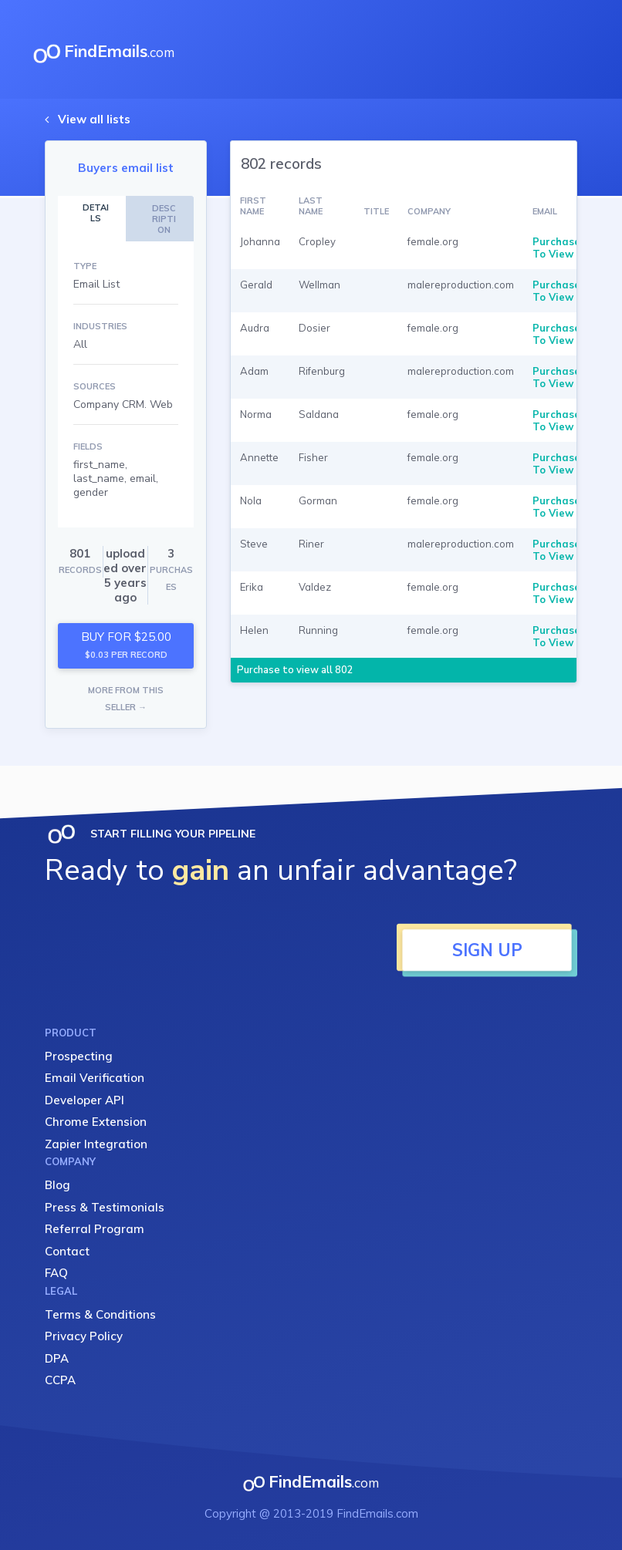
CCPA (60, 1380)
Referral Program (94, 1228)
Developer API (84, 1100)
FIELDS (88, 446)
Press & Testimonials (104, 1207)
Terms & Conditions (100, 1314)
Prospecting (79, 1056)
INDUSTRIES (100, 326)
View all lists (94, 119)
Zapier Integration (96, 1144)
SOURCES (94, 386)
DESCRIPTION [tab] (164, 219)
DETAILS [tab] (96, 213)
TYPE (84, 266)
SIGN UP (487, 950)
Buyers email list (126, 167)
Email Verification (94, 1077)
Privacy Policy (84, 1336)
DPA (57, 1358)
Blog (57, 1185)
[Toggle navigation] (565, 49)
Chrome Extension (96, 1121)
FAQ (56, 1272)
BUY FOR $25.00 (126, 645)
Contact (67, 1251)
